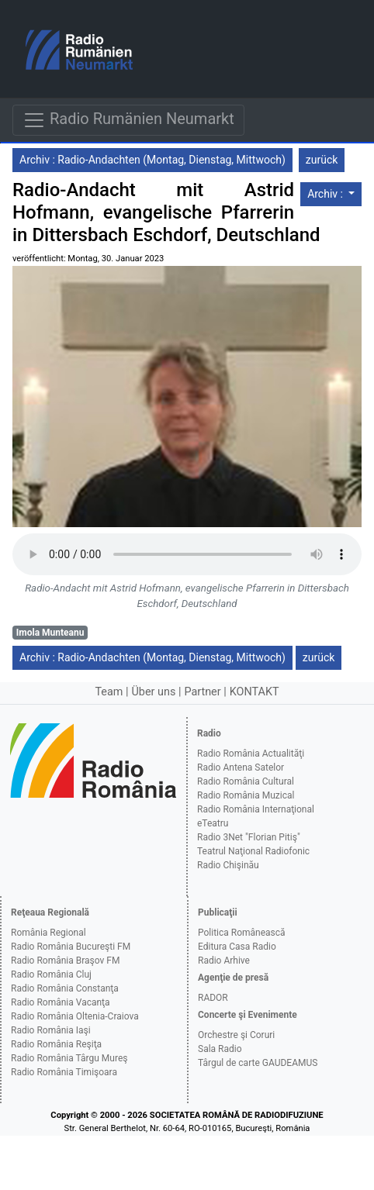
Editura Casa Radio (237, 946)
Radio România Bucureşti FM (70, 946)
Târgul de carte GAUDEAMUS (257, 1062)
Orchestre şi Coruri (236, 1035)
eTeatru (212, 823)
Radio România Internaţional (255, 809)
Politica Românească (242, 932)
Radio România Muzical (245, 795)
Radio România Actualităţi (250, 753)
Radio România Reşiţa (56, 1044)
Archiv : (326, 194)
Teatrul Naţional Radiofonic (253, 851)
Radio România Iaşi (51, 1030)
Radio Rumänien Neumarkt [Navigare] (128, 120)
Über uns (154, 691)
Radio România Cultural (245, 781)
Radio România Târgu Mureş (69, 1058)
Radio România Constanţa (65, 988)
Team (109, 691)
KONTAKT (254, 691)
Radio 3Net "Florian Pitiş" (248, 837)
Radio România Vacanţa (60, 1002)
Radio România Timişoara (64, 1072)
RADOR (213, 997)
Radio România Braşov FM (65, 960)
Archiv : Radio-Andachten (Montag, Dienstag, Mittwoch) (152, 159)
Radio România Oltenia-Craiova (75, 1016)
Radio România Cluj (51, 974)
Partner (202, 691)
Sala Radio (220, 1048)
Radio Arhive (224, 960)
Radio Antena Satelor (240, 767)
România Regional (48, 932)
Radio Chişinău (228, 865)
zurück (322, 159)
